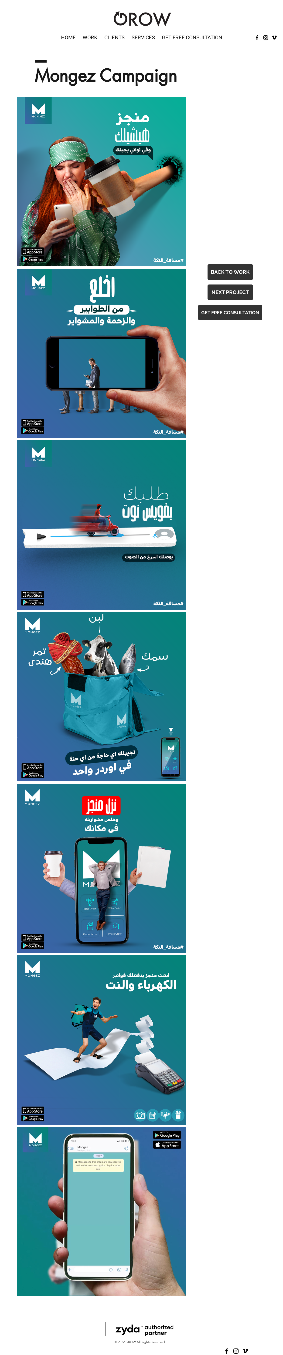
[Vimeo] (274, 37)
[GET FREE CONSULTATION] (230, 312)
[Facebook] (226, 1351)
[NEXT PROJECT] (230, 292)
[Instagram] (235, 1351)
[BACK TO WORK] (230, 272)
